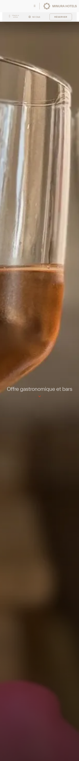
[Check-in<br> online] (9, 16)
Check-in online (15, 16)
